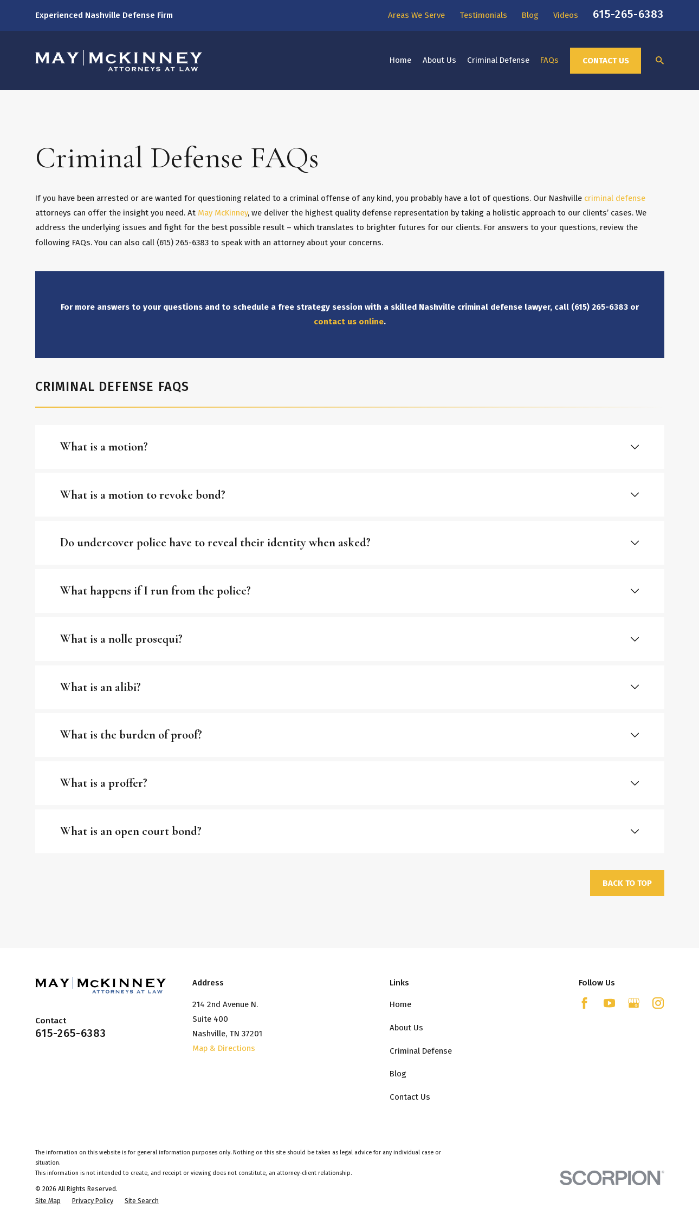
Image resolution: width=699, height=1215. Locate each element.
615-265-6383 (628, 14)
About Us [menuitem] (439, 60)
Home (400, 1004)
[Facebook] (584, 1003)
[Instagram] (658, 1003)
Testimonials (483, 15)
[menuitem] (48, 1201)
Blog (530, 15)
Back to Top (627, 883)
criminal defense (614, 198)
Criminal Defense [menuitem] (498, 60)
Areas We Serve (416, 15)
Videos (565, 15)
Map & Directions (223, 1048)
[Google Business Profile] (633, 1003)
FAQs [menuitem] (549, 60)
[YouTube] (609, 1003)
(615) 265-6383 (183, 242)
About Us (406, 1028)
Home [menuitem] (400, 60)
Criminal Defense (421, 1051)
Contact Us (605, 61)
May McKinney (223, 213)
